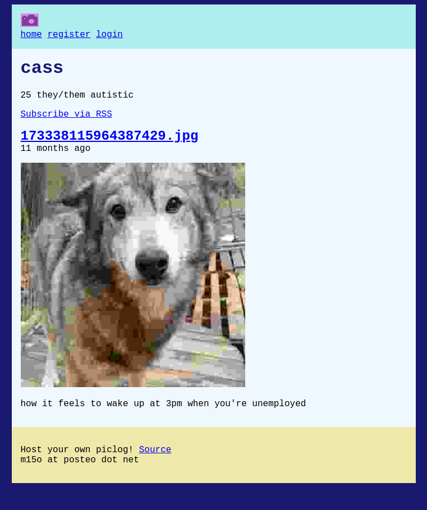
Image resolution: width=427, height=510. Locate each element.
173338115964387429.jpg (110, 148)
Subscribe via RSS (66, 123)
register (69, 36)
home (31, 36)
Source (155, 469)
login (109, 36)
